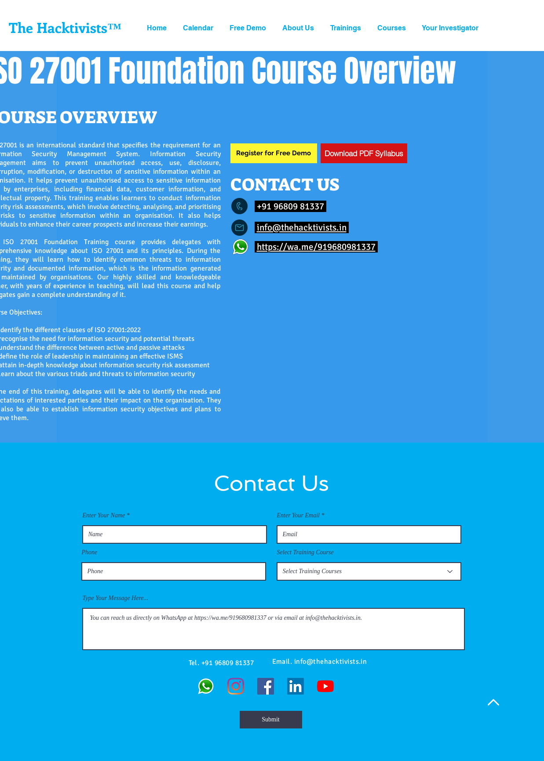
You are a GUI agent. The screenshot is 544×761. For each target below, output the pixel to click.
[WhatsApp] (205, 686)
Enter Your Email (298, 515)
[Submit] (271, 719)
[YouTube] (325, 686)
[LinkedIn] (295, 686)
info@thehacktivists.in (302, 227)
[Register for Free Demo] (273, 153)
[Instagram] (235, 686)
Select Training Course (305, 552)
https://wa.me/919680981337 (316, 246)
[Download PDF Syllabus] (364, 153)
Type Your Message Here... (116, 598)
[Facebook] (265, 686)
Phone (90, 552)
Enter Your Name (104, 515)
